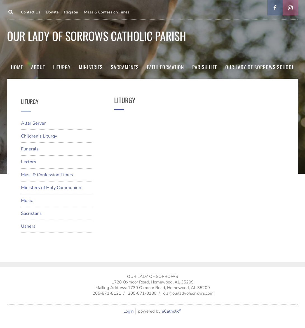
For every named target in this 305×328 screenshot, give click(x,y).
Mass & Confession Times (106, 12)
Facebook (275, 8)
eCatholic (172, 311)
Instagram (290, 8)
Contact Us (30, 12)
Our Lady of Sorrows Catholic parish (96, 35)
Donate (52, 12)
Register (71, 12)
